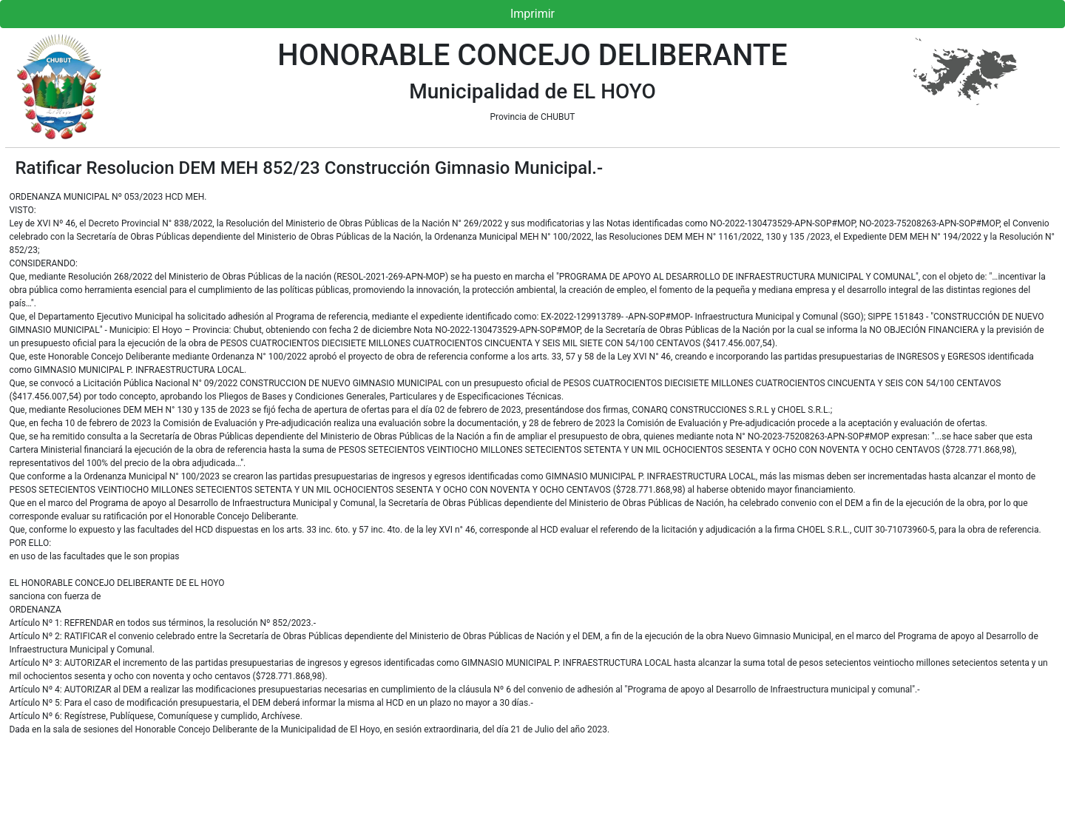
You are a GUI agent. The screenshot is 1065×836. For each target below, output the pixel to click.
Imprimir (532, 14)
